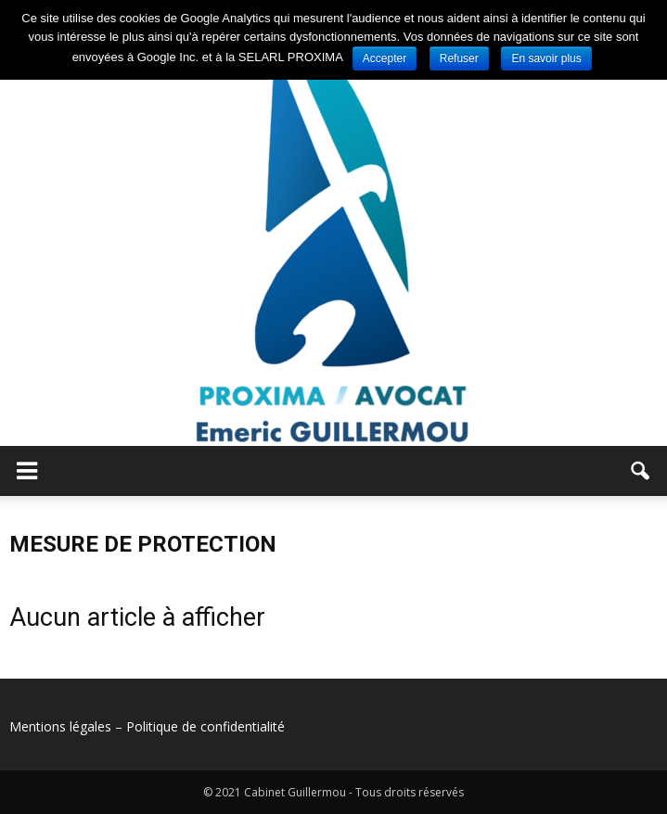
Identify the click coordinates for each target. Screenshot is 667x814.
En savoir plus (546, 58)
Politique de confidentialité (205, 726)
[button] (641, 471)
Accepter (384, 58)
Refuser (459, 58)
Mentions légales (60, 726)
